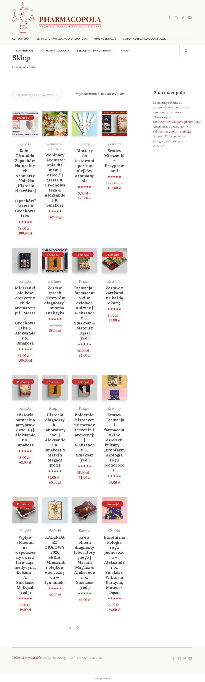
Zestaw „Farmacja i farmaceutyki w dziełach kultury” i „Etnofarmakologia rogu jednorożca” (114, 442)
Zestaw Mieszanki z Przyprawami (114, 160)
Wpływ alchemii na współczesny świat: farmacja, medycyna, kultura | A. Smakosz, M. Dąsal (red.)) (25, 565)
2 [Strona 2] (70, 628)
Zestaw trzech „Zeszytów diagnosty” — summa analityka (54, 300)
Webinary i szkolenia (55, 146)
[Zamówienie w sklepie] (37, 95)
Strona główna (20, 66)
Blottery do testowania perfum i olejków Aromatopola (84, 165)
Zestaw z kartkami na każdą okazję (114, 295)
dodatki (85, 144)
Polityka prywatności (27, 658)
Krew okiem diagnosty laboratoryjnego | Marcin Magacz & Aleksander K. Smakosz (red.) (84, 562)
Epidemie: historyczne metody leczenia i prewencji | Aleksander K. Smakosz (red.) (84, 437)
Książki (25, 144)
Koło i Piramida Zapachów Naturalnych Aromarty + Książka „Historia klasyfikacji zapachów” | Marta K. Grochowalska (25, 183)
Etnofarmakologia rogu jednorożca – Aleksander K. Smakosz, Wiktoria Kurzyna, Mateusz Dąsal (114, 565)
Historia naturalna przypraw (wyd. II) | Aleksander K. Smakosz (25, 430)
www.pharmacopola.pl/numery (177, 122)
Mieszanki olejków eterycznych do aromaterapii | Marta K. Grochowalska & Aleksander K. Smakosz (25, 315)
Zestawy (114, 144)
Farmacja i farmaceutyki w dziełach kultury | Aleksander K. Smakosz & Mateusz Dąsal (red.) (84, 313)
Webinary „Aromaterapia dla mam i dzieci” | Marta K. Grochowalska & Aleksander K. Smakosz (54, 180)
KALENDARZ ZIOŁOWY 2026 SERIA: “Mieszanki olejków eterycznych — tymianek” (55, 560)
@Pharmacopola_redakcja (172, 131)
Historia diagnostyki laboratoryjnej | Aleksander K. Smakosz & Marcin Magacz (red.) (55, 440)
